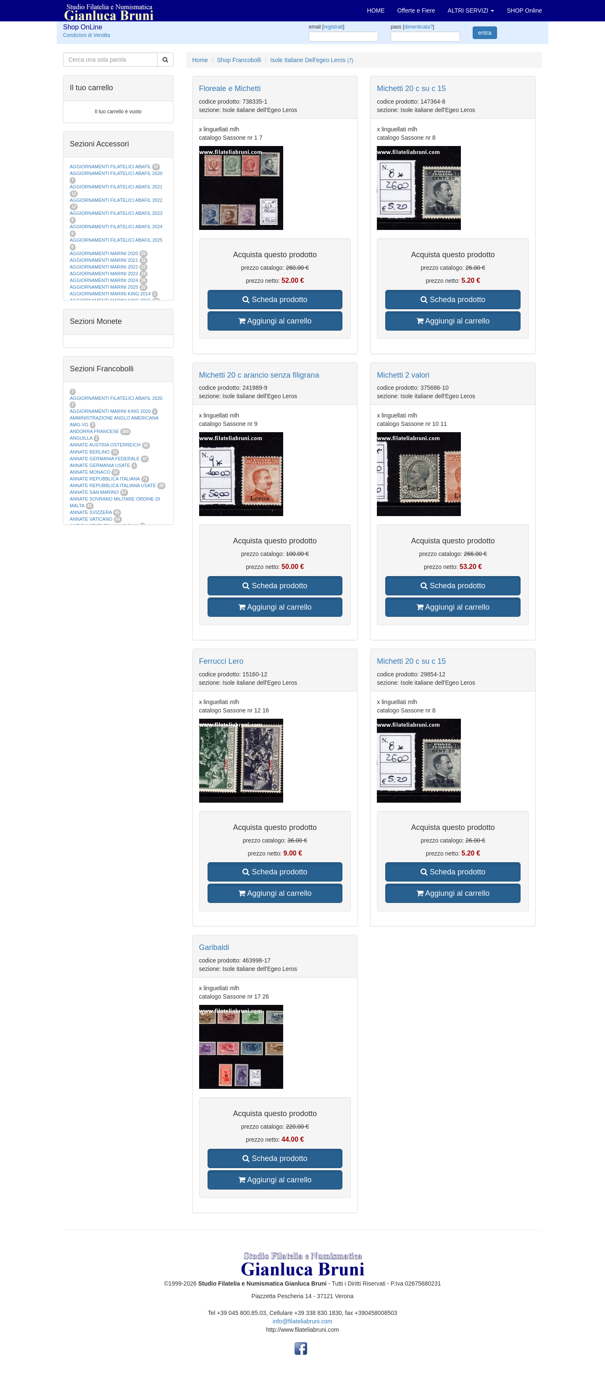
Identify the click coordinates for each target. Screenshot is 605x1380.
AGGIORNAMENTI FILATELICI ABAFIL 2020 (116, 173)
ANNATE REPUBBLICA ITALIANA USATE (113, 485)
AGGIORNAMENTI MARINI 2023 (104, 273)
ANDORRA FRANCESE (94, 431)
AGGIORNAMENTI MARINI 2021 (104, 260)
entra (485, 32)
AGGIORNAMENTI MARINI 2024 (104, 280)
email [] (327, 27)
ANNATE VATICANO (91, 519)
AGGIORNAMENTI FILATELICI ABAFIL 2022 (116, 200)
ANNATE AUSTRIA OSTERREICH (105, 444)
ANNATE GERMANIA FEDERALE (104, 458)
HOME (376, 10)
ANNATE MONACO (90, 472)
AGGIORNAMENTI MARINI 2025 (104, 287)
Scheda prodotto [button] (274, 299)
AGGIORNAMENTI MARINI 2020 (104, 253)
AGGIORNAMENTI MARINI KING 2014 (110, 293)
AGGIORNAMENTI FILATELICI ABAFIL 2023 (116, 213)
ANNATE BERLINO (90, 451)
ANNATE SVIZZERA (91, 512)
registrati (333, 27)
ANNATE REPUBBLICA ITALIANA (104, 478)
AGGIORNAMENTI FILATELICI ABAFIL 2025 (116, 240)
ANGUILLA (81, 438)
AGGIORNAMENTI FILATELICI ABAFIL (111, 166)
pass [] (412, 27)
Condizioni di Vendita (86, 35)
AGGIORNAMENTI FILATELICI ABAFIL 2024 (116, 226)
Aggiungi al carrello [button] (274, 321)
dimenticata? (418, 27)
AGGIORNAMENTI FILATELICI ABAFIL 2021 (116, 186)
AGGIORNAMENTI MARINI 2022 (104, 266)
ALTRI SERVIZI (471, 10)
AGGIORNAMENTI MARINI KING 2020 (110, 411)
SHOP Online (524, 10)
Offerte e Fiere (416, 10)
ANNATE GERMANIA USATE (100, 465)
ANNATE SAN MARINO (94, 492)
